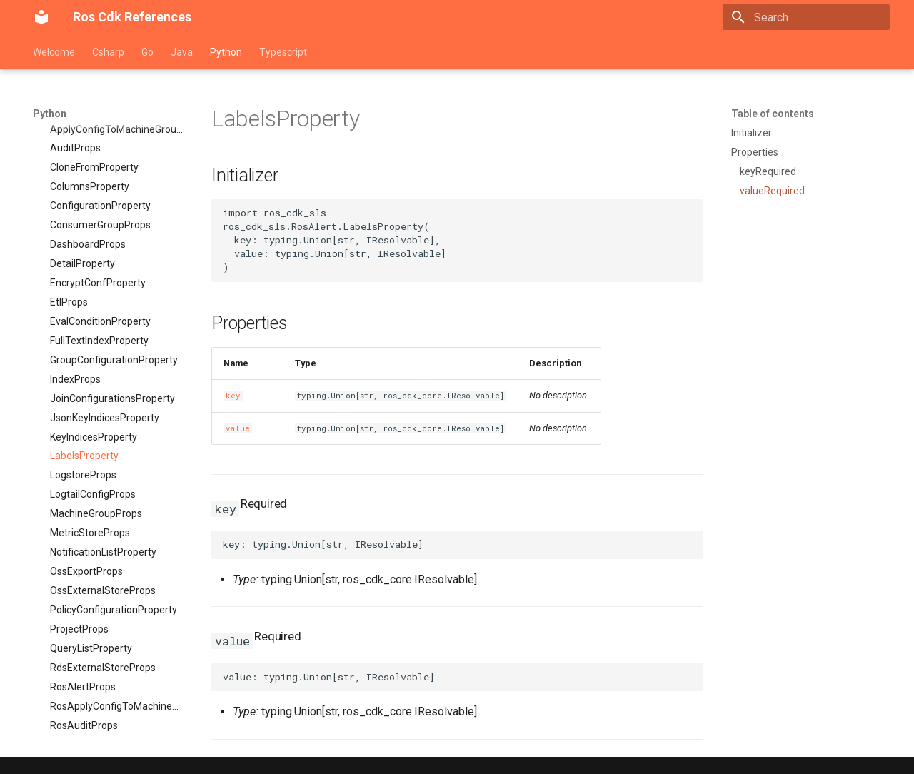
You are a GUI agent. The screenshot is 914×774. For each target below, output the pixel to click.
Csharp (108, 52)
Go (147, 52)
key (233, 396)
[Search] (806, 17)
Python (226, 52)
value (238, 428)
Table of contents (772, 113)
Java (182, 52)
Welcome (54, 52)
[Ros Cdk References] (41, 17)
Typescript (283, 52)
